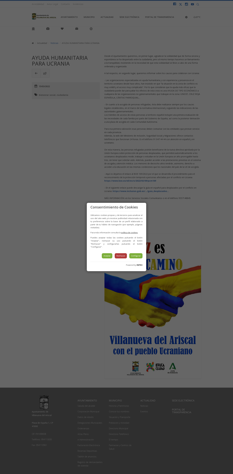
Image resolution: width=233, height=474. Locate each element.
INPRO (140, 265)
